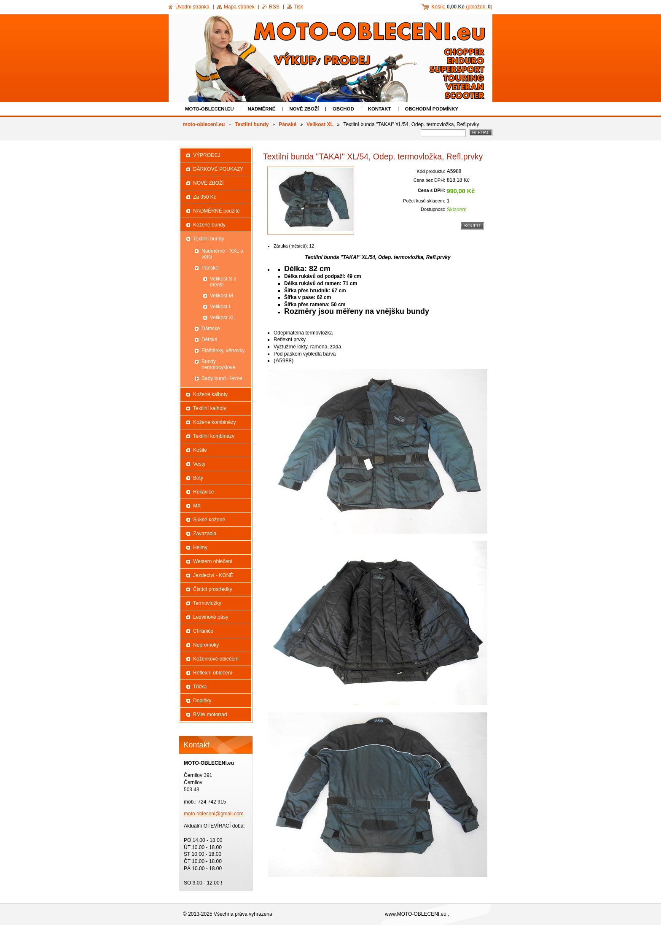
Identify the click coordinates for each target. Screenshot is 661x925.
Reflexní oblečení (212, 673)
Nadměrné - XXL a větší (222, 254)
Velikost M (221, 296)
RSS (274, 7)
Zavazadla (204, 534)
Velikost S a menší (223, 282)
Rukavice (203, 492)
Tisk (298, 7)
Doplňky (202, 701)
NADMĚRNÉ (262, 108)
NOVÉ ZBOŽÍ (304, 108)
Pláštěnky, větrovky (223, 350)
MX (197, 506)
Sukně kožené (209, 520)
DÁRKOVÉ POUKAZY (218, 169)
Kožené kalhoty (210, 394)
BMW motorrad (210, 714)
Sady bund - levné (222, 378)
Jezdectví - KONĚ (213, 575)
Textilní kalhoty (209, 408)
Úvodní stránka (192, 7)
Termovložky (207, 603)
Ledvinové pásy (210, 617)
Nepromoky (206, 645)
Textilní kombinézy (213, 436)
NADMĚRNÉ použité (216, 211)
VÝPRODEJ (206, 155)
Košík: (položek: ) (461, 7)
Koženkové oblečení (216, 659)
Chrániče (203, 631)
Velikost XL (319, 124)
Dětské (209, 339)
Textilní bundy (252, 124)
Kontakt (379, 108)
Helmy (200, 547)
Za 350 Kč (204, 197)
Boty (198, 478)
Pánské (287, 124)
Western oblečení (212, 561)
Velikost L (220, 307)
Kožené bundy (209, 225)
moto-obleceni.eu (209, 108)
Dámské (211, 329)
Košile (200, 450)
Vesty (199, 464)
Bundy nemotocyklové (218, 364)
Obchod (343, 108)
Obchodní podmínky (432, 108)
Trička (200, 687)
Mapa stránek (239, 7)
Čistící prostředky (212, 589)
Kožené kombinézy (214, 422)
